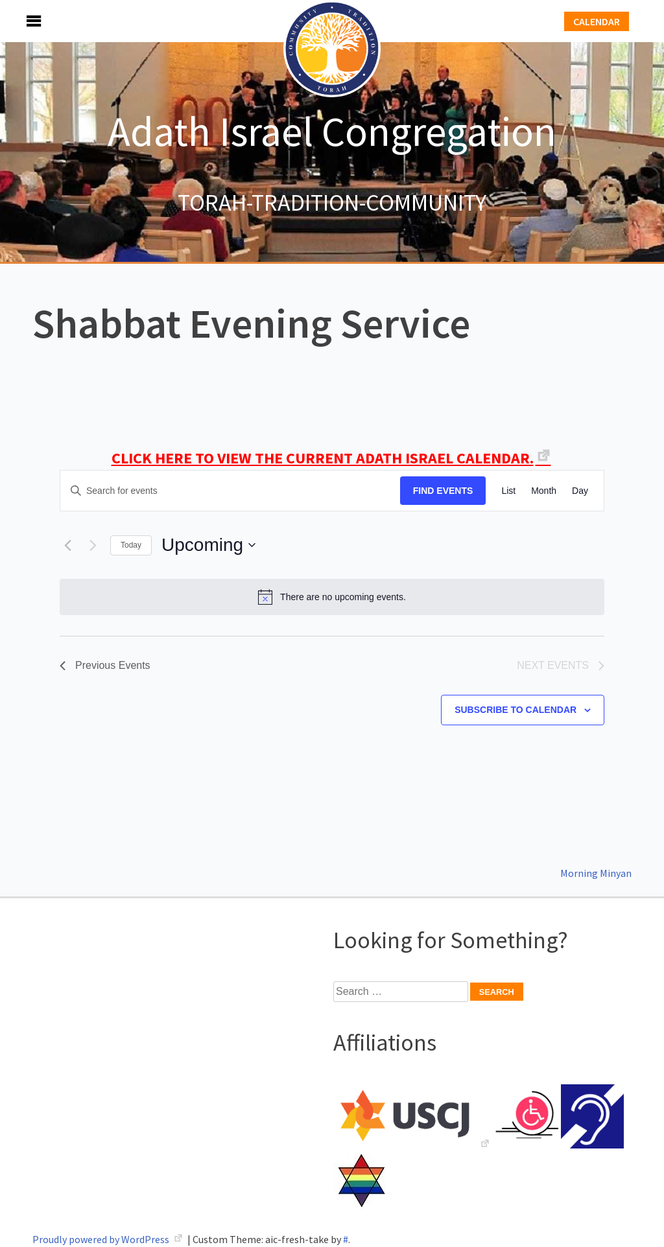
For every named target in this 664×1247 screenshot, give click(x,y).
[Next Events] (93, 545)
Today (131, 545)
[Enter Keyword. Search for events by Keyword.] (230, 491)
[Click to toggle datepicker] (208, 545)
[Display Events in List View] (508, 491)
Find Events (443, 490)
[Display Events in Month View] (543, 491)
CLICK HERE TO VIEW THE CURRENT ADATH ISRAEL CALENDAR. (323, 458)
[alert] (332, 597)
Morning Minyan (596, 873)
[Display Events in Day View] (580, 491)
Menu (19, 21)
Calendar (596, 21)
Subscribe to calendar (515, 710)
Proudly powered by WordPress (101, 1239)
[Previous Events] (67, 545)
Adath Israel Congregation (332, 131)
